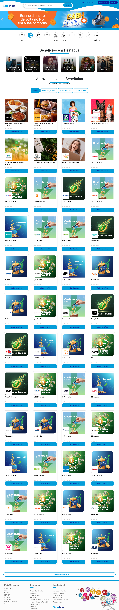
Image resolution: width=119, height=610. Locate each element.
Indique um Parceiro (59, 589)
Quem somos (90, 2)
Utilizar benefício (16, 132)
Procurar (67, 6)
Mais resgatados (48, 91)
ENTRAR (113, 2)
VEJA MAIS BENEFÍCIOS (59, 573)
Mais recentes (65, 91)
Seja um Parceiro (58, 591)
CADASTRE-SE (103, 2)
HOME (82, 2)
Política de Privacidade (60, 598)
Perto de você (80, 91)
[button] (2, 20)
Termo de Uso (57, 596)
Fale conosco (57, 600)
